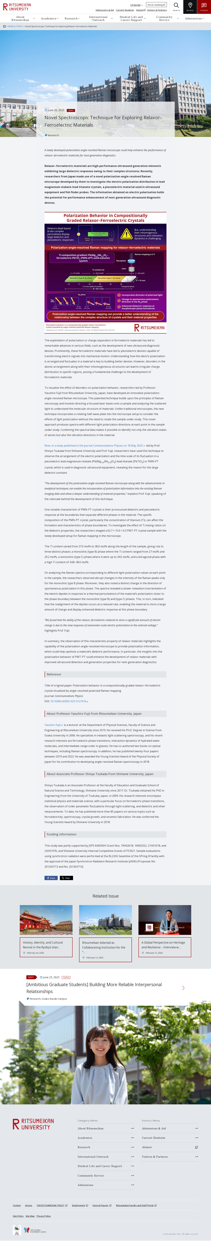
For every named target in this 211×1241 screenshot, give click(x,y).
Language (135, 4)
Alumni (139, 10)
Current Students (125, 10)
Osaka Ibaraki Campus (56, 999)
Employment (78, 1205)
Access (28, 1205)
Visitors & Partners (157, 10)
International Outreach (98, 18)
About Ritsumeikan (20, 18)
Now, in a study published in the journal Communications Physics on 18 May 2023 (96, 445)
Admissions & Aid (105, 10)
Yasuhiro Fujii (54, 725)
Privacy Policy (44, 1216)
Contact (17, 1205)
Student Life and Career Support (131, 18)
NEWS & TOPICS (15, 26)
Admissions (193, 18)
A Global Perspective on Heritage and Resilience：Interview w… (160, 947)
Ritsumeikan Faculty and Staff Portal (135, 1205)
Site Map (30, 1216)
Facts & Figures (100, 1205)
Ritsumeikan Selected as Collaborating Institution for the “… (105, 947)
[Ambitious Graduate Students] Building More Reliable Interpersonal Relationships (100, 988)
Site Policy (18, 1216)
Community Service (164, 18)
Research (71, 18)
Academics (48, 18)
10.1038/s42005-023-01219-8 (69, 701)
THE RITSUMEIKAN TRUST (50, 1205)
